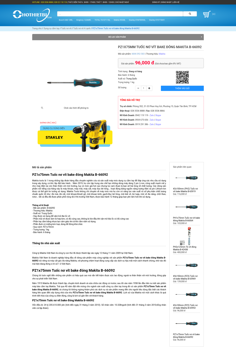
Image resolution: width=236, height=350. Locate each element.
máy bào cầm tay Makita (44, 286)
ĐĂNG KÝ (156, 2)
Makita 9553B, (119, 20)
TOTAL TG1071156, (102, 20)
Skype (158, 115)
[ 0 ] (208, 14)
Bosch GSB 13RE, (66, 20)
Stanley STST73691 (157, 20)
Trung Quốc (131, 78)
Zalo (152, 115)
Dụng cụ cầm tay (51, 28)
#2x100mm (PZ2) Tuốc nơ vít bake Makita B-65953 (185, 306)
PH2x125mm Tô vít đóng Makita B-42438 (184, 248)
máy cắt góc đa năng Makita (63, 260)
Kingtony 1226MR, (83, 20)
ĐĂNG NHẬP (166, 2)
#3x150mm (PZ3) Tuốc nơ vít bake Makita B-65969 (185, 277)
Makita (162, 54)
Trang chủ (37, 28)
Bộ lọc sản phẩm (117, 37)
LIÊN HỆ (175, 2)
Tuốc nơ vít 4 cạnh (81, 28)
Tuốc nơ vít (66, 28)
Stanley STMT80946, (137, 20)
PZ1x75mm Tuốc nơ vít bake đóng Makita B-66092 (186, 335)
